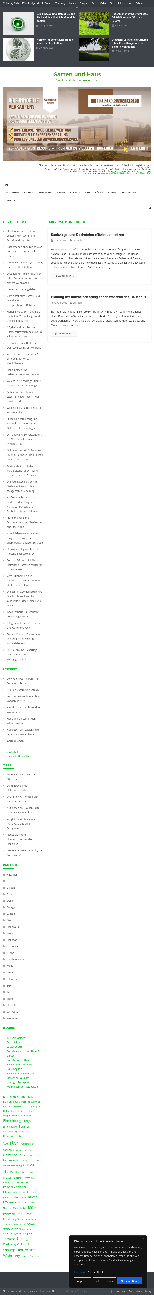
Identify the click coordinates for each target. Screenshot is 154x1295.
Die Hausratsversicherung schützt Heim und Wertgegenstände (22, 654)
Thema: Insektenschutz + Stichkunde (21, 777)
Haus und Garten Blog (19, 1064)
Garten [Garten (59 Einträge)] (11, 1142)
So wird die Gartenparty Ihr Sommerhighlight (22, 681)
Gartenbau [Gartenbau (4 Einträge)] (8, 1149)
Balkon (139, 3)
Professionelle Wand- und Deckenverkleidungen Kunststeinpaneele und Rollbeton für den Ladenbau (23, 504)
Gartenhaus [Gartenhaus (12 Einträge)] (12, 1155)
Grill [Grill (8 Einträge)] (26, 1165)
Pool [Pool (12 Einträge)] (20, 1214)
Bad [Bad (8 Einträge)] (5, 1097)
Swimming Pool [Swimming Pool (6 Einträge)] (12, 1233)
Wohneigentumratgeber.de (22, 1086)
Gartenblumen (15, 740)
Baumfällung (14, 1042)
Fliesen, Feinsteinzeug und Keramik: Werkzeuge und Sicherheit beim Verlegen (22, 423)
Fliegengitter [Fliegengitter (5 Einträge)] (10, 1136)
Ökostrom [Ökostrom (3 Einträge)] (34, 1256)
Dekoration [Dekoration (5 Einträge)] (9, 1111)
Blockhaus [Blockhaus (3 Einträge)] (27, 1106)
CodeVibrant (82, 1291)
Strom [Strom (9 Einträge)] (31, 1224)
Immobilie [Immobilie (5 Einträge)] (8, 1182)
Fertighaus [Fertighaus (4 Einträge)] (23, 1131)
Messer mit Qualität (18, 1078)
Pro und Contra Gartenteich (23, 689)
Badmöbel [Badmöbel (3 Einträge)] (32, 1097)
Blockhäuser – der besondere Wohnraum (23, 710)
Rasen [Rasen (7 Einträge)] (29, 1214)
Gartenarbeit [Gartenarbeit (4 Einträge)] (27, 1143)
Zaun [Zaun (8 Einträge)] (25, 1256)
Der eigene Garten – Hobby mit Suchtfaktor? (25, 853)
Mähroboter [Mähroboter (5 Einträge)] (19, 1208)
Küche (103, 3)
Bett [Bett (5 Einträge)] (5, 1106)
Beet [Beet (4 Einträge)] (23, 1101)
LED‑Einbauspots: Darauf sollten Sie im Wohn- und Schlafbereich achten (55, 17)
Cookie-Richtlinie (97, 1272)
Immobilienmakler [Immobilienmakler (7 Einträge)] (14, 1187)
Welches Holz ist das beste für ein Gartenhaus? (24, 410)
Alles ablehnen (104, 1281)
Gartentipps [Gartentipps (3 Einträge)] (25, 1160)
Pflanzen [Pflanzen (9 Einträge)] (9, 1214)
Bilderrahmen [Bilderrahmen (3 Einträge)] (15, 1106)
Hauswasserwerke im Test (22, 1073)
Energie (83, 3)
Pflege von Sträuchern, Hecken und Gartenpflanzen (24, 625)
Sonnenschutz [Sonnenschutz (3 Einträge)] (19, 1224)
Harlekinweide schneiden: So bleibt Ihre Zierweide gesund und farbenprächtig (23, 316)
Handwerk (13, 926)
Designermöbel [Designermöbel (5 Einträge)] (25, 1111)
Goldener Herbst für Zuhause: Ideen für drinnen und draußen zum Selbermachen (25, 455)
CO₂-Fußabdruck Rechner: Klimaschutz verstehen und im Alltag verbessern (24, 332)
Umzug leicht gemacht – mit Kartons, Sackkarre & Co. (23, 551)
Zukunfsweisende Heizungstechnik (17, 788)
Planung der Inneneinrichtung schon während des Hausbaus (98, 297)
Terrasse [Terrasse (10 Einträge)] (9, 1239)
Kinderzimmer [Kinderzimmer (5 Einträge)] (19, 1197)
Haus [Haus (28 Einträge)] (8, 1172)
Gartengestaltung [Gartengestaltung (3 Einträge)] (23, 1150)
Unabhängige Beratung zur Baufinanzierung (22, 799)
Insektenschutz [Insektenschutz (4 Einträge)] (29, 1192)
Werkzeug (12, 1011)
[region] (108, 1261)
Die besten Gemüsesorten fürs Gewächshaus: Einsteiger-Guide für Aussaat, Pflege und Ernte (24, 598)
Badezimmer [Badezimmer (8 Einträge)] (18, 1097)
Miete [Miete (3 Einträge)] (33, 1202)
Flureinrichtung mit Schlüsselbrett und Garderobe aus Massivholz (24, 522)
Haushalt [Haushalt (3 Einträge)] (7, 1178)
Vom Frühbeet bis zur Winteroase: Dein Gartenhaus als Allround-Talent (24, 580)
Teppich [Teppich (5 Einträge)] (27, 1233)
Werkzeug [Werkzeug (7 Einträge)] (9, 1244)
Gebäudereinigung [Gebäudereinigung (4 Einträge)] (12, 1165)
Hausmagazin (14, 1069)
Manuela (77, 240)
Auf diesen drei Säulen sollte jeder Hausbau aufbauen (23, 732)
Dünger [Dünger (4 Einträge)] (6, 1115)
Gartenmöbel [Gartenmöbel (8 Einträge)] (31, 1155)
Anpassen (82, 1281)
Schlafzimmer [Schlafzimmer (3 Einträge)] (32, 1219)
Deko (10, 900)
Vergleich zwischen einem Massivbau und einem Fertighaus (21, 823)
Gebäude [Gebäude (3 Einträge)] (35, 1160)
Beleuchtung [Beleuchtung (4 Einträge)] (33, 1101)
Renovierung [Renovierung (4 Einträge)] (9, 1219)
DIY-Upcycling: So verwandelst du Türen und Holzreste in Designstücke (24, 439)
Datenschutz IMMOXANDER (113, 173)
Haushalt (12, 940)
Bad (94, 3)
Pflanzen (12, 979)
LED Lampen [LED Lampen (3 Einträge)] (14, 1202)
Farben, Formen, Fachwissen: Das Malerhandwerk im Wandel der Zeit (23, 638)
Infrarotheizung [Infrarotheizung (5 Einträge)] (11, 1192)
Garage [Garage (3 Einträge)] (21, 1136)
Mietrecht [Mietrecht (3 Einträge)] (7, 1208)
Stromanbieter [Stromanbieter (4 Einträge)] (10, 1228)
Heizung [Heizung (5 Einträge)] (16, 1177)
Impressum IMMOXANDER (139, 173)
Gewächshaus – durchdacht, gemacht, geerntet (23, 614)
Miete (10, 966)
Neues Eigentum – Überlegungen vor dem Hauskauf (20, 839)
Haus (10, 933)
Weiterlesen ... (64, 275)
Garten (47, 3)
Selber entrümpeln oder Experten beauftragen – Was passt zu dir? (23, 396)
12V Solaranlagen (16, 1037)
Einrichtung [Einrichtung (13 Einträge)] (12, 1120)
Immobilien (125, 3)
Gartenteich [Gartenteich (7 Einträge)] (10, 1160)
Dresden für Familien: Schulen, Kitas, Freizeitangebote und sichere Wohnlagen (130, 43)
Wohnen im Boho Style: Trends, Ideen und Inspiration (54, 41)
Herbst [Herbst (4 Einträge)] (26, 1177)
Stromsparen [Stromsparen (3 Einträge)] (25, 1229)
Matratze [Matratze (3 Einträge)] (25, 1202)
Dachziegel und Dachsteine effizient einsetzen (87, 235)
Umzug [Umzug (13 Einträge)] (22, 1238)
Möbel (10, 972)
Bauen (72, 3)
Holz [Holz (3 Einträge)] (33, 1178)
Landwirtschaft (15, 959)
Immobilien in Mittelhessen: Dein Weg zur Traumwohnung (24, 345)
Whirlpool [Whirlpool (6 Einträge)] (23, 1244)
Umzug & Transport (18, 1082)
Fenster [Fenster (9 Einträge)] (24, 1126)
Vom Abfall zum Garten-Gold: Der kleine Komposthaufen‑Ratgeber (23, 300)
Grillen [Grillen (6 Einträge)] (34, 1165)
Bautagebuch (14, 1046)
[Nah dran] (143, 1238)
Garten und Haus (77, 74)
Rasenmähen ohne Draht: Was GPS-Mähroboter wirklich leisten (130, 17)
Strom (113, 3)
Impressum (119, 1291)
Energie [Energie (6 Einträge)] (27, 1121)
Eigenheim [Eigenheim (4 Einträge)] (17, 1115)
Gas (9, 920)
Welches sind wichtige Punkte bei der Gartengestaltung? (24, 383)
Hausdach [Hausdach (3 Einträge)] (33, 1172)
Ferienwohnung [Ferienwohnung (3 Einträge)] (10, 1131)
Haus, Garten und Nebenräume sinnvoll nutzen (23, 372)
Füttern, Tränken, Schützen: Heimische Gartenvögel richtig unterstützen (24, 565)
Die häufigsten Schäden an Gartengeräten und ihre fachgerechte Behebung (22, 486)
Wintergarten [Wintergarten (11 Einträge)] (13, 1249)
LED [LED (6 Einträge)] (5, 1202)
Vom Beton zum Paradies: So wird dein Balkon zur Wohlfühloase (23, 358)
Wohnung (60, 3)
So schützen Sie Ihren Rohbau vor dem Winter (24, 699)
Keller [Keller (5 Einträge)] (6, 1197)
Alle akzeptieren (130, 1281)
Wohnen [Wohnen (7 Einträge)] (29, 1250)
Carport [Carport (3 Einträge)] (36, 1106)
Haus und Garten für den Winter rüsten (21, 721)
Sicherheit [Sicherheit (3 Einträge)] (7, 1224)
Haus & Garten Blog (18, 1060)
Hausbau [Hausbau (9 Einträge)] (21, 1172)
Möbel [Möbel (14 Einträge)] (33, 1207)
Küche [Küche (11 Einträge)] (33, 1197)
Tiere (10, 998)
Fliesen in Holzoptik (18, 756)
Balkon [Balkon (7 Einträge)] (7, 1102)
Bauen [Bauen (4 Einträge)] (16, 1101)
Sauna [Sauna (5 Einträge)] (20, 1219)
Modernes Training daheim (22, 289)
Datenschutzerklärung (140, 1291)
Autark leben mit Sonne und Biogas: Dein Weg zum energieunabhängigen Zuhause (25, 538)
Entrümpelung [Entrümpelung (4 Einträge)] (10, 1126)
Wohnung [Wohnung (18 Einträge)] (11, 1255)
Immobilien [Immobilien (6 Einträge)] (22, 1182)
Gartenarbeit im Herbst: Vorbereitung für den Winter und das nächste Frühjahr (23, 470)
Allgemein (35, 3)
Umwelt (11, 1005)
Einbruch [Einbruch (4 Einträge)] (28, 1115)
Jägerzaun (12, 751)
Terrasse (12, 992)
